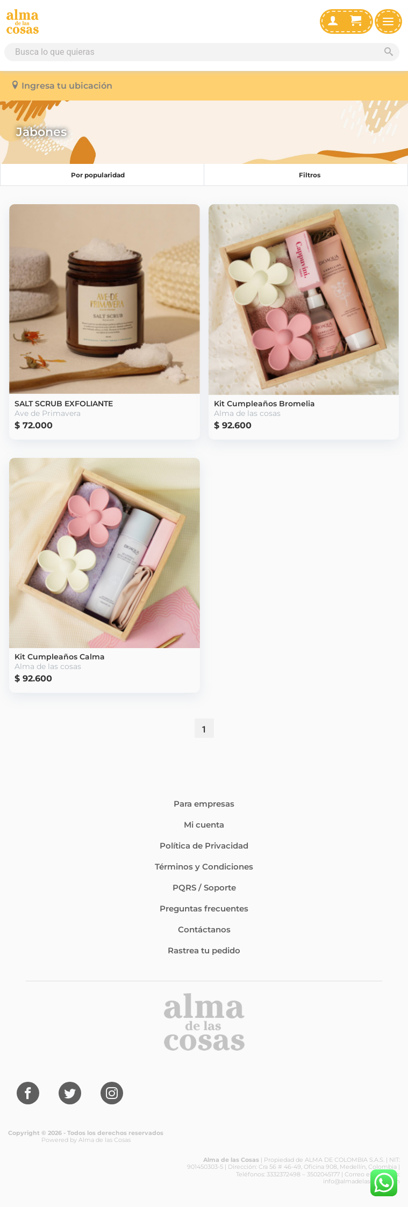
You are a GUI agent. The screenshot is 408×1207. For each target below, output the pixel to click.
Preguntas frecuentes (204, 908)
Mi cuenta (204, 825)
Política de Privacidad (204, 845)
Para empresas (204, 804)
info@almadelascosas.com (361, 1181)
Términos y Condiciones (204, 866)
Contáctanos (204, 929)
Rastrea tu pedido (204, 950)
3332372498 (283, 1174)
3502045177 (323, 1174)
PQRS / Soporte (204, 887)
